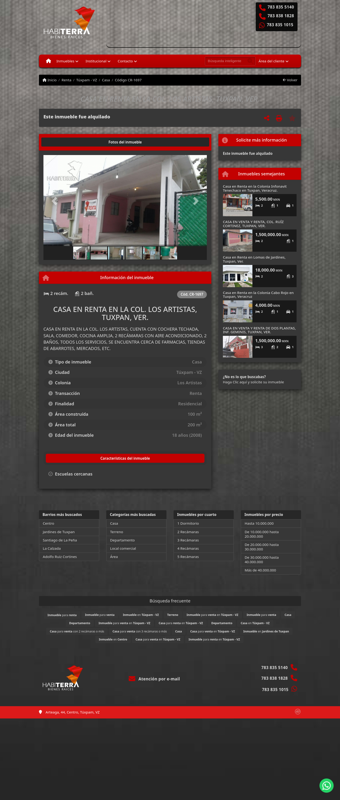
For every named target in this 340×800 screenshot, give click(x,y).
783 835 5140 (281, 7)
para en (212, 615)
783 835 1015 (280, 24)
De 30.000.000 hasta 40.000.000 (262, 559)
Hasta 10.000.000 (259, 523)
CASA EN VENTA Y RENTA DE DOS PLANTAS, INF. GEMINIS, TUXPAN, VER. (259, 330)
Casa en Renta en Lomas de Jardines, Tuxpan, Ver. (254, 259)
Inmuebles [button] (65, 61)
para (61, 615)
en (141, 615)
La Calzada (52, 548)
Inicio (49, 80)
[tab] (61, 142)
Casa (106, 80)
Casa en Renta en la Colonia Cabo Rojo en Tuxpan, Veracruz (258, 294)
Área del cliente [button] (272, 61)
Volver (290, 80)
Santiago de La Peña (60, 540)
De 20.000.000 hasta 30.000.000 (262, 546)
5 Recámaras (188, 556)
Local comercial (123, 548)
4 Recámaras (188, 548)
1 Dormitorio (188, 523)
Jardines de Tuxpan (59, 531)
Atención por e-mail (154, 679)
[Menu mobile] (48, 61)
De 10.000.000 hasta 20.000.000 (262, 534)
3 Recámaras (188, 540)
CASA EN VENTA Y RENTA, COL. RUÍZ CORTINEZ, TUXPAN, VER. (253, 223)
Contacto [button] (125, 61)
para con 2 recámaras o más (77, 631)
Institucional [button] (96, 61)
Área (114, 556)
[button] (55, 201)
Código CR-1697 (128, 80)
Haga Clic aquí (235, 382)
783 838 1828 (281, 15)
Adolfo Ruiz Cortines (60, 556)
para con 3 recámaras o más (139, 631)
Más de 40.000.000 (260, 570)
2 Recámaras (188, 531)
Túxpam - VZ (86, 80)
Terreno (116, 531)
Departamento (122, 540)
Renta (66, 80)
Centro (48, 523)
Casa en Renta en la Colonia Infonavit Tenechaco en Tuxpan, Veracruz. (255, 188)
